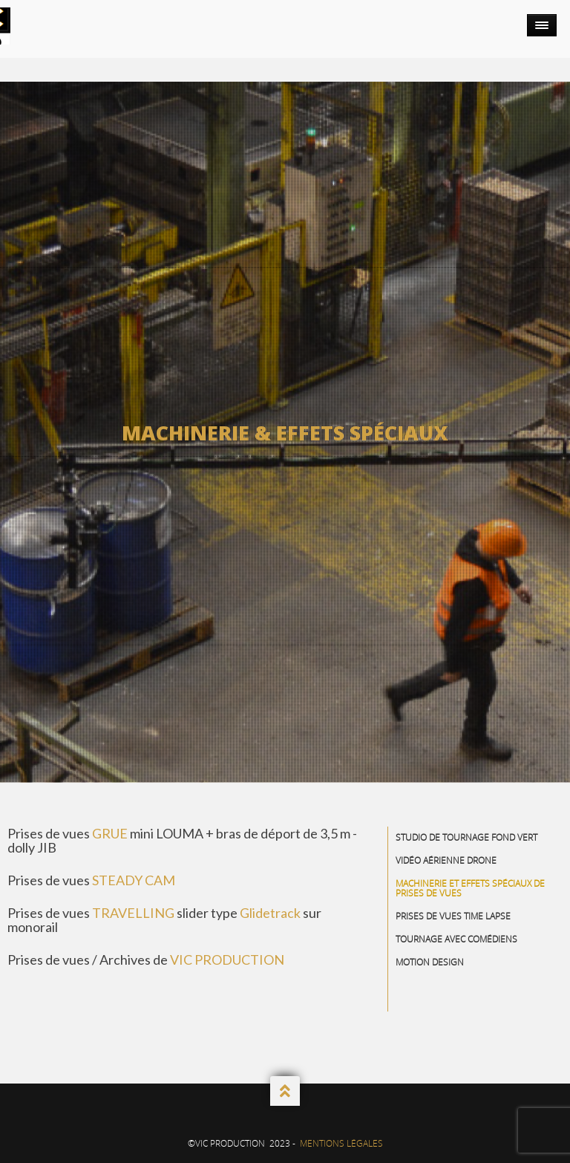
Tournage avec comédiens (456, 939)
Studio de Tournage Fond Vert (466, 837)
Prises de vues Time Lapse (453, 916)
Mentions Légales (341, 1143)
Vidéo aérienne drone (446, 860)
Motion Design (430, 962)
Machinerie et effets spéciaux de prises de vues (470, 888)
